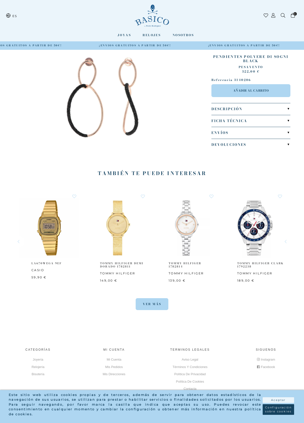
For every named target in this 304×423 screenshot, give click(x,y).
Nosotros (183, 35)
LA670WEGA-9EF (46, 263)
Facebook (266, 367)
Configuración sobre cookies (278, 409)
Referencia (222, 80)
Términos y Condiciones (190, 367)
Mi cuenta (114, 359)
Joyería (38, 359)
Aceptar (278, 400)
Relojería (37, 367)
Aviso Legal (190, 359)
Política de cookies (190, 381)
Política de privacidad (190, 374)
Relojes (152, 35)
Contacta (189, 389)
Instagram (266, 359)
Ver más (152, 304)
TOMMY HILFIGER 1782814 (185, 264)
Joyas (124, 35)
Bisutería (38, 374)
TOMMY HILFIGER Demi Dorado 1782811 (122, 264)
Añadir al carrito (251, 90)
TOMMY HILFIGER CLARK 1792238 (260, 264)
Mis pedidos (114, 367)
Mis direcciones (114, 374)
